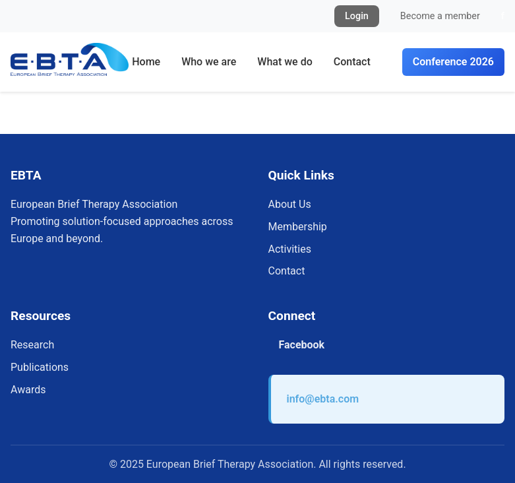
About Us (289, 204)
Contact (352, 61)
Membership (297, 226)
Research (32, 344)
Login (357, 16)
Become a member (440, 16)
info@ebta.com (323, 399)
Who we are (208, 61)
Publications (40, 367)
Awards (28, 389)
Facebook (302, 344)
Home (146, 61)
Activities (289, 249)
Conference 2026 (453, 61)
